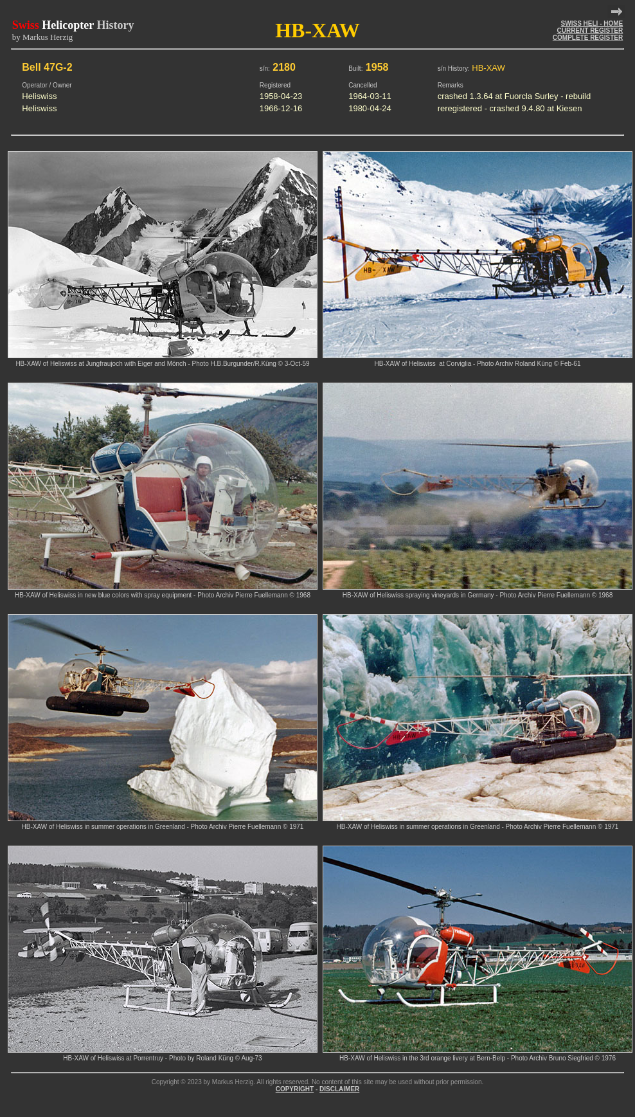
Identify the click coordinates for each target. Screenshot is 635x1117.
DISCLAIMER (339, 1089)
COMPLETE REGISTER (588, 37)
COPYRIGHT (295, 1089)
